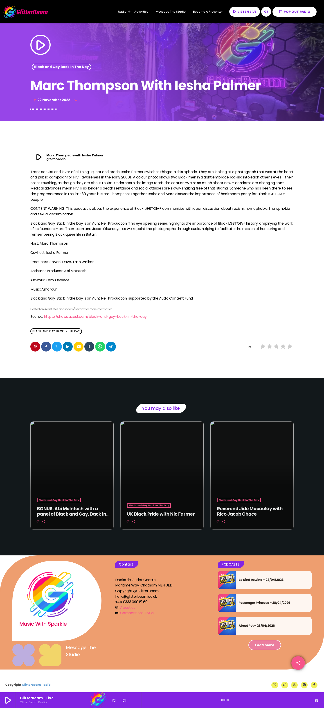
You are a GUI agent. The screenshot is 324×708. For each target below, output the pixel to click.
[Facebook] (314, 681)
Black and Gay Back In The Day (61, 67)
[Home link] (25, 11)
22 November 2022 (52, 100)
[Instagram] (304, 681)
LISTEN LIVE (244, 11)
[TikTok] (284, 681)
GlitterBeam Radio (36, 681)
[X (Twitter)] (274, 681)
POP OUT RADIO (294, 11)
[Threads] (294, 681)
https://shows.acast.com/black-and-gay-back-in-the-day (95, 316)
